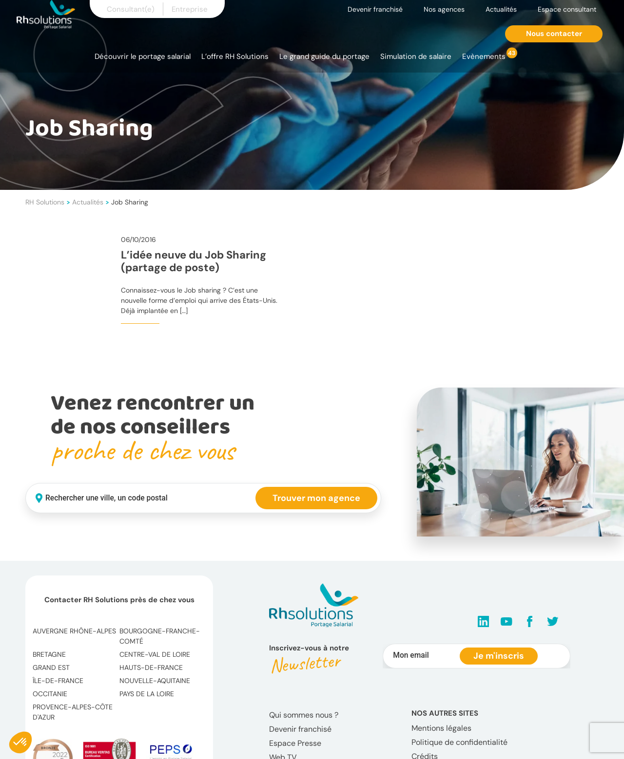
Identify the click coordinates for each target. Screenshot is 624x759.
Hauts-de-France (151, 667)
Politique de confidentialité (459, 742)
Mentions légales (441, 728)
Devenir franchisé (375, 9)
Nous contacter (554, 33)
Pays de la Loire (146, 693)
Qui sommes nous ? (303, 715)
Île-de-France (58, 680)
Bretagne (49, 654)
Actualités (501, 9)
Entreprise (190, 9)
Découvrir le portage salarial (143, 56)
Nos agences (444, 9)
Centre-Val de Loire (154, 654)
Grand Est (51, 667)
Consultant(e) (131, 9)
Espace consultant (567, 9)
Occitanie (50, 693)
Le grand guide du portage (324, 56)
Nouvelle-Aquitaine (154, 680)
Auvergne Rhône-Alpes (74, 631)
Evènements (484, 56)
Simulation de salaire (415, 56)
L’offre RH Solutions (235, 56)
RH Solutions (44, 202)
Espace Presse (295, 743)
